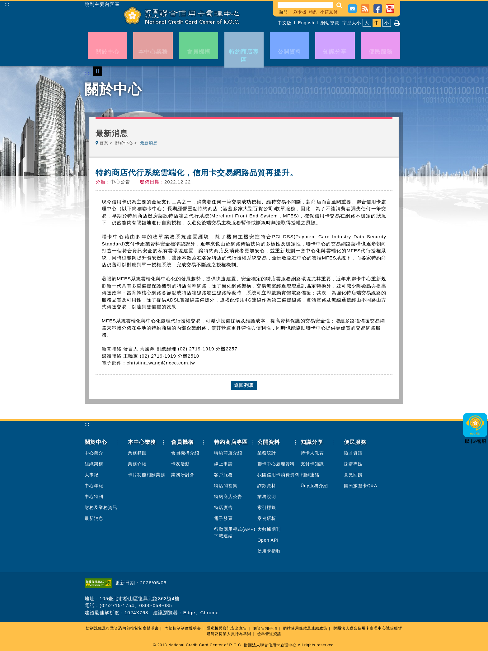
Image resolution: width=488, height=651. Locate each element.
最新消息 (94, 518)
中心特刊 (94, 496)
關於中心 (124, 142)
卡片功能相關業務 (146, 474)
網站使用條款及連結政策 (305, 628)
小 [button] (386, 22)
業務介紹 (137, 463)
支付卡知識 (312, 463)
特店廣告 (223, 507)
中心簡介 (94, 452)
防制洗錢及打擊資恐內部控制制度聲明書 (122, 628)
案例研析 (266, 518)
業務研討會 (183, 474)
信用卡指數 (269, 551)
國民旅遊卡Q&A (361, 485)
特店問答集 (225, 485)
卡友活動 (180, 463)
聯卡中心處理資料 (276, 463)
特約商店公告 (228, 496)
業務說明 (266, 496)
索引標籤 (266, 507)
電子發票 (223, 518)
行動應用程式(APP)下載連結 (234, 532)
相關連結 (310, 474)
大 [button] (366, 22)
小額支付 (329, 12)
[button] (339, 5)
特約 (313, 12)
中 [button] (376, 22)
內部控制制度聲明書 (183, 628)
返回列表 (244, 385)
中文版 (285, 22)
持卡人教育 (312, 452)
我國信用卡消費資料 (278, 474)
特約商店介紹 (228, 452)
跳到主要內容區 (102, 4)
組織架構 (94, 463)
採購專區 (353, 463)
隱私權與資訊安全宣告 (227, 628)
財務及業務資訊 (101, 507)
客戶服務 (223, 474)
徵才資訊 (353, 452)
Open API (268, 540)
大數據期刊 (269, 529)
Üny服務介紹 (314, 485)
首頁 (104, 142)
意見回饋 (353, 474)
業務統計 (266, 452)
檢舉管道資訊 (269, 634)
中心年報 (94, 485)
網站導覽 (330, 22)
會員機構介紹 (185, 452)
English (306, 22)
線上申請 (223, 463)
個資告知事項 (265, 628)
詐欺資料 (266, 485)
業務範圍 (137, 452)
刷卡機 (300, 12)
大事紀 (92, 474)
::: (7, 4)
